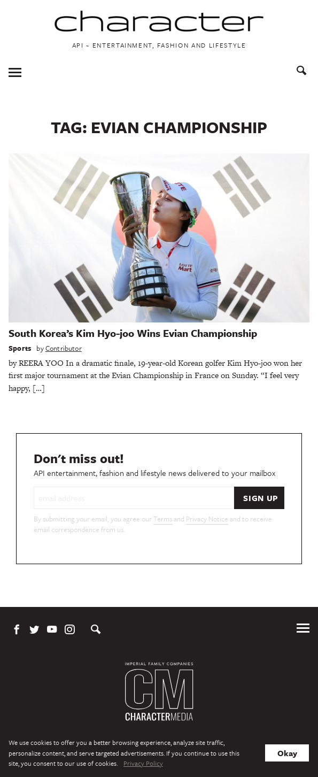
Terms (162, 518)
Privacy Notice (207, 518)
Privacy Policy (143, 763)
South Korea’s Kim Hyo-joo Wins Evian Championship (133, 333)
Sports (20, 348)
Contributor (63, 348)
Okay (287, 753)
